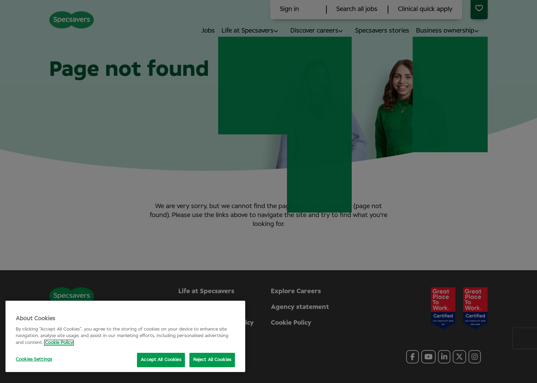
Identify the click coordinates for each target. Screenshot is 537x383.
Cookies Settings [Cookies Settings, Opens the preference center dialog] (34, 359)
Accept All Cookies (161, 360)
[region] (125, 336)
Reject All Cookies (212, 360)
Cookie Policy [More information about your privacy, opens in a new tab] (59, 342)
